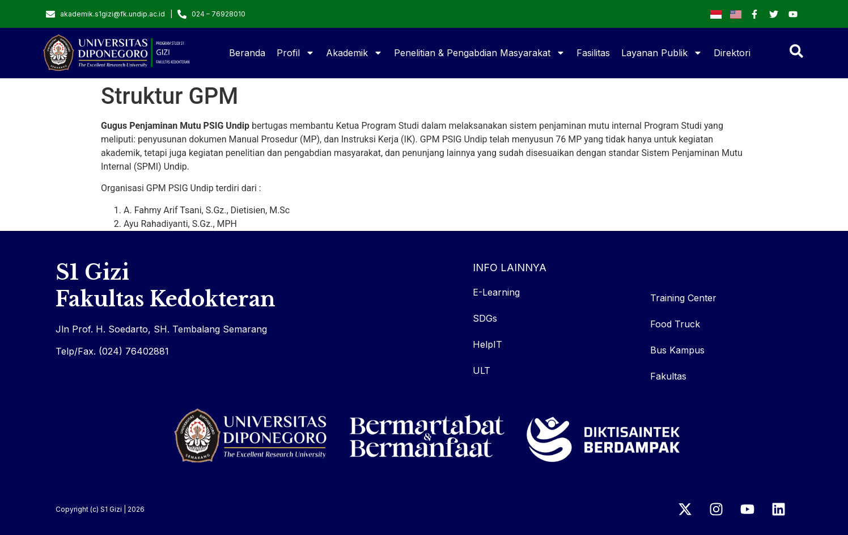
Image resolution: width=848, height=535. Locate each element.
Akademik (354, 53)
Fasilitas (593, 52)
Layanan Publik (661, 53)
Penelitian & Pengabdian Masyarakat (479, 53)
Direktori (732, 52)
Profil (296, 53)
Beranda (247, 52)
